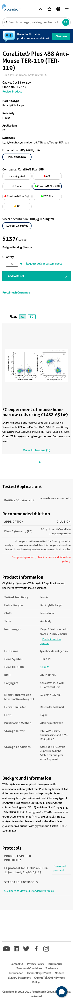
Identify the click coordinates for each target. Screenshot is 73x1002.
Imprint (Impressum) (39, 973)
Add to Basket (16, 276)
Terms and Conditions (29, 968)
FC (31, 316)
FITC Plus (47, 196)
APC (47, 176)
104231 (45, 666)
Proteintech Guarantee (16, 292)
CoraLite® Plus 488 (47, 186)
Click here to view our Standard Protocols (29, 890)
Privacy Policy (35, 963)
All (22, 316)
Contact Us (17, 963)
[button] (61, 991)
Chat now (61, 36)
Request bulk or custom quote (44, 263)
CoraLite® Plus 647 (16, 196)
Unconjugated (17, 176)
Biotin (17, 186)
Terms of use (54, 963)
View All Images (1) (36, 450)
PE (17, 206)
